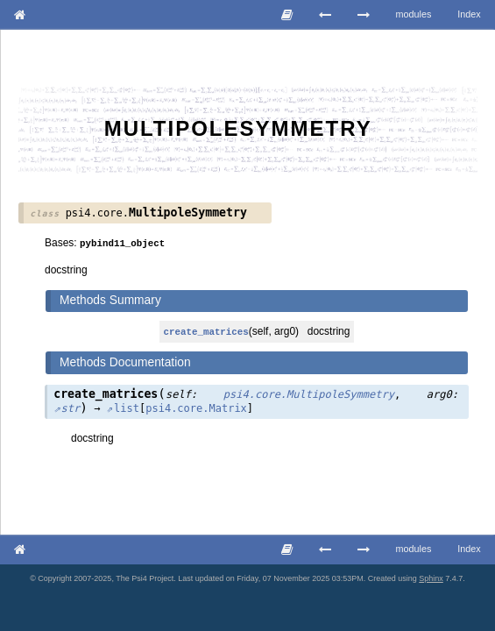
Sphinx (431, 578)
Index (468, 14)
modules (414, 14)
